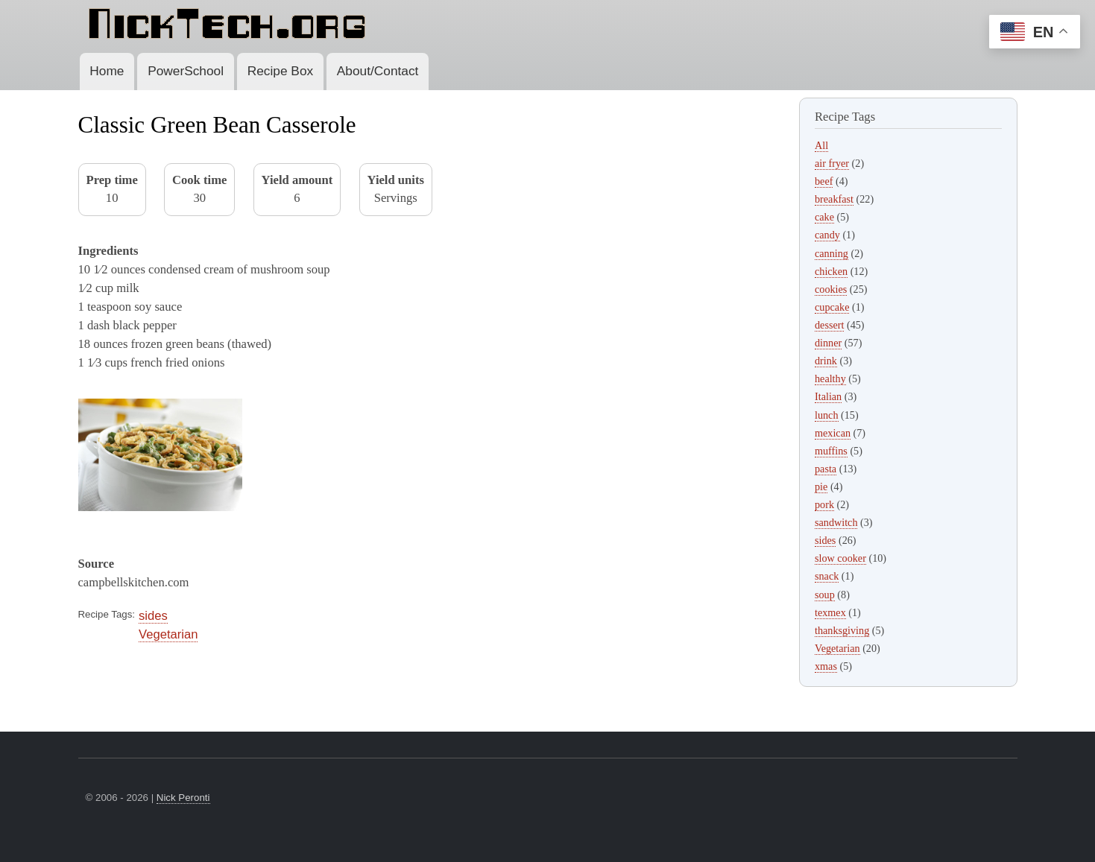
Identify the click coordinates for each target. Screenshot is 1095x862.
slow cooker (840, 558)
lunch (827, 415)
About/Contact (378, 70)
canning (831, 253)
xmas (826, 666)
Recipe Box (280, 70)
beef (824, 181)
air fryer (832, 163)
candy (827, 235)
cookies (831, 289)
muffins (831, 451)
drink (826, 361)
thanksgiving (842, 630)
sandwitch (836, 522)
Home (106, 70)
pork (824, 504)
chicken (831, 271)
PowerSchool (186, 70)
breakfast (834, 199)
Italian (828, 396)
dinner (828, 343)
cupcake (832, 307)
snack (827, 576)
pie (821, 486)
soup (825, 594)
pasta (825, 469)
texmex (830, 612)
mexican (833, 433)
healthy (830, 378)
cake (824, 217)
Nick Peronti (183, 797)
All (821, 145)
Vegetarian (168, 634)
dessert (829, 325)
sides (153, 616)
